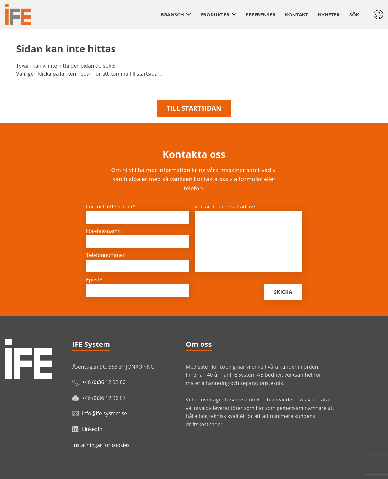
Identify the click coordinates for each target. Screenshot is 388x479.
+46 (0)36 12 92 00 (104, 382)
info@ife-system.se (104, 413)
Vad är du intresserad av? (225, 206)
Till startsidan (194, 108)
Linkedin (92, 429)
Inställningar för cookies (101, 444)
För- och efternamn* (110, 206)
